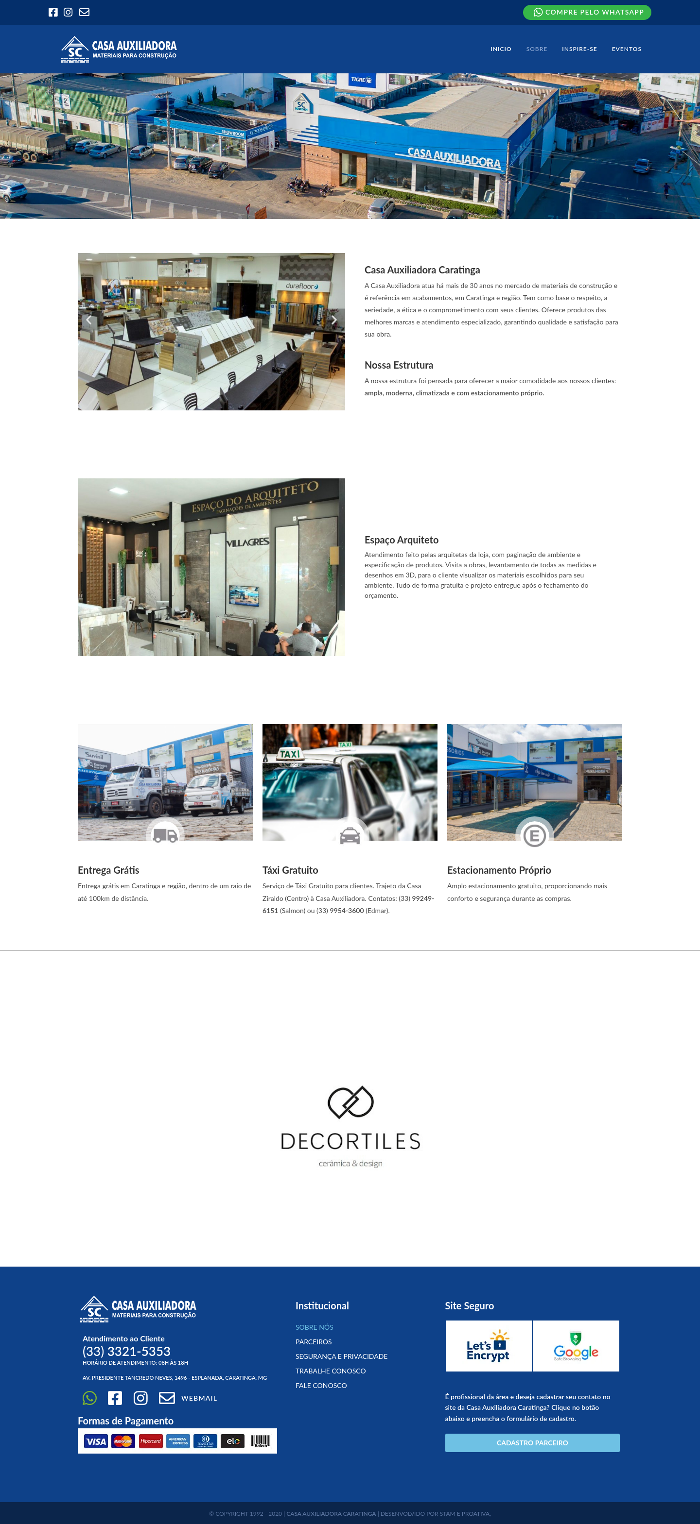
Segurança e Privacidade (341, 1356)
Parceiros (314, 1342)
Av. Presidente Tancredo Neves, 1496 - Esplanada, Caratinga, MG (175, 1377)
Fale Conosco (321, 1385)
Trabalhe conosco (331, 1371)
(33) (127, 1351)
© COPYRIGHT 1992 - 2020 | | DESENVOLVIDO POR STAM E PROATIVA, (350, 1513)
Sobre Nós (314, 1327)
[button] (89, 319)
